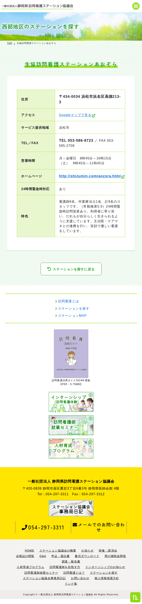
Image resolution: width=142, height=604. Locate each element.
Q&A (42, 561)
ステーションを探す (73, 313)
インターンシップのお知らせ (105, 572)
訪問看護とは (68, 306)
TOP (9, 43)
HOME (29, 555)
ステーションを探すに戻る (73, 274)
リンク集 (71, 588)
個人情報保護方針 (106, 583)
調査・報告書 (71, 566)
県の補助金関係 (115, 561)
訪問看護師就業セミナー (41, 577)
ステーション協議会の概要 (57, 555)
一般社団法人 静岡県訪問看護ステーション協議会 (65, 599)
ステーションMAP (72, 320)
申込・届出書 (60, 561)
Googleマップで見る (74, 115)
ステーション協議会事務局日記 (44, 583)
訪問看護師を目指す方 (65, 572)
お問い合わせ (80, 583)
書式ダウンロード (87, 561)
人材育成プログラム (30, 572)
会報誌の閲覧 (25, 561)
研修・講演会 (108, 555)
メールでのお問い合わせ (99, 532)
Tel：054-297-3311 (53, 499)
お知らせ (87, 555)
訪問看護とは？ (74, 577)
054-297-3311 (43, 532)
